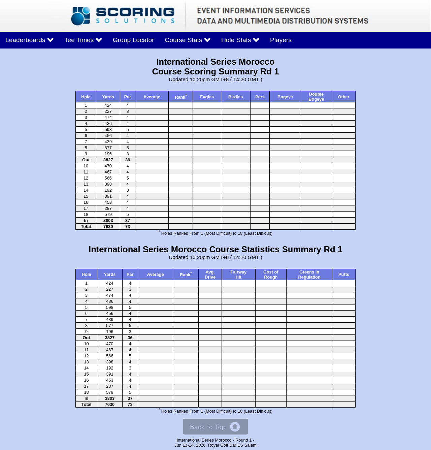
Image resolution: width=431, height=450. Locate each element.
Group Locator (133, 39)
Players (281, 39)
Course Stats (187, 39)
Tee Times (83, 39)
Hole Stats (240, 39)
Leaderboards (29, 39)
